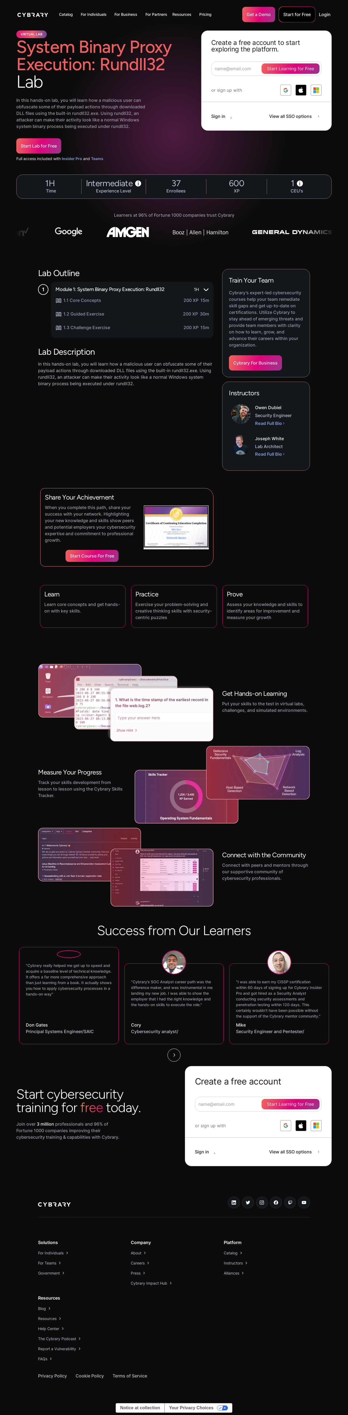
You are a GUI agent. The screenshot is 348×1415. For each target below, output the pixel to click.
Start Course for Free (92, 556)
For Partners (156, 14)
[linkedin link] (234, 1203)
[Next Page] (174, 1055)
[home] (32, 14)
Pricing (205, 14)
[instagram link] (262, 1203)
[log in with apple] (301, 90)
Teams (97, 158)
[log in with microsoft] (316, 90)
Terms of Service (130, 1376)
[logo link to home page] (54, 1205)
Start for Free (297, 14)
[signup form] (258, 1104)
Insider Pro (72, 158)
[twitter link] (248, 1203)
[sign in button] (224, 116)
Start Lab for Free (39, 146)
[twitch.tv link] (290, 1203)
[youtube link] (304, 1203)
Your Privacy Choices (191, 1407)
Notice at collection (140, 1407)
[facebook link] (276, 1203)
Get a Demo (259, 14)
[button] (67, 14)
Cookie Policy (90, 1376)
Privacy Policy (52, 1376)
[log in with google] (285, 90)
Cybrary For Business (255, 363)
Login (325, 14)
